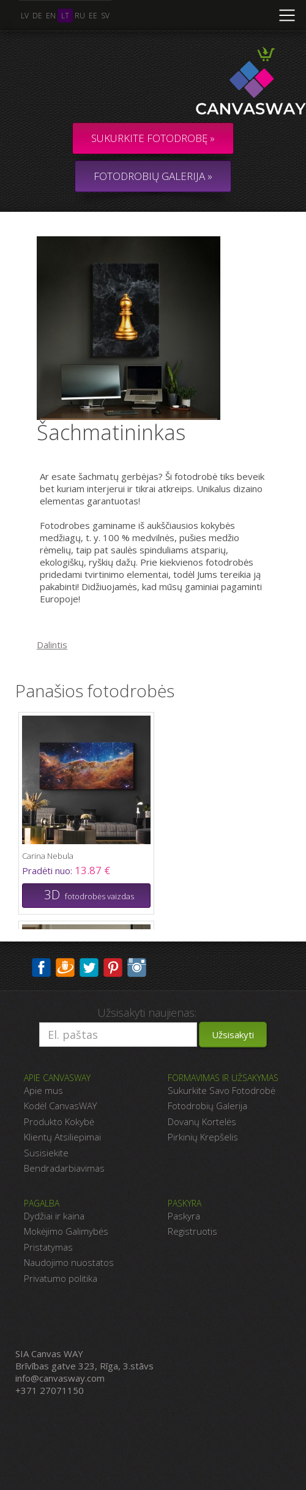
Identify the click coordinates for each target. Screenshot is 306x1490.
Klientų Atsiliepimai (62, 1137)
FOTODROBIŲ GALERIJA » (153, 176)
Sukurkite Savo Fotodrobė (221, 1090)
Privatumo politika (60, 1278)
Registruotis (192, 1231)
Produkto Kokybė (59, 1121)
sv (105, 15)
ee (93, 15)
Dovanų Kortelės (202, 1121)
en (51, 15)
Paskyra (184, 1216)
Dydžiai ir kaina (54, 1216)
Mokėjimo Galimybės (66, 1231)
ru (80, 15)
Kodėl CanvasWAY (60, 1105)
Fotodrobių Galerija (207, 1105)
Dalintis (52, 644)
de (37, 15)
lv (25, 15)
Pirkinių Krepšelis (203, 1137)
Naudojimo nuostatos (69, 1262)
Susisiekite (46, 1153)
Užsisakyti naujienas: (146, 1012)
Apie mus (43, 1090)
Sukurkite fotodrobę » (153, 138)
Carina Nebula (47, 855)
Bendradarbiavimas (64, 1168)
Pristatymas (48, 1247)
